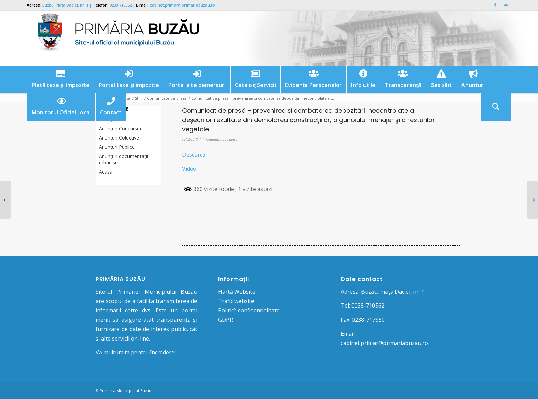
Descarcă (193, 154)
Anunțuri (108, 119)
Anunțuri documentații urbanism (123, 159)
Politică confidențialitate (249, 310)
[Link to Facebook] (496, 5)
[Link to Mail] (506, 5)
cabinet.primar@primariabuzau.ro (182, 5)
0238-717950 (368, 319)
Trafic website (236, 301)
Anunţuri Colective (119, 137)
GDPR (225, 319)
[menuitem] (60, 79)
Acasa (105, 171)
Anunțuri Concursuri (121, 128)
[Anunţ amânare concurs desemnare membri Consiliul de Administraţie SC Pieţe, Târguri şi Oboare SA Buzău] (5, 200)
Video (189, 169)
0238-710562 (121, 5)
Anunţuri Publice (117, 147)
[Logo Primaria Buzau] (114, 38)
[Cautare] (495, 107)
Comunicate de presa (221, 139)
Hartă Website (236, 292)
